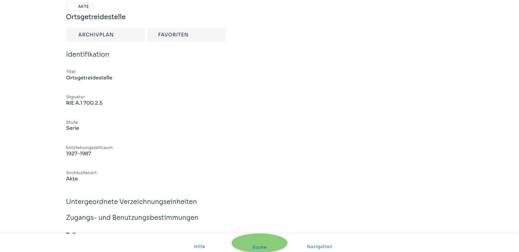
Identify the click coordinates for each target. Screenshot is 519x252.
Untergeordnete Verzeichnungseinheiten (259, 202)
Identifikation (259, 55)
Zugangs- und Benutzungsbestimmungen (259, 218)
